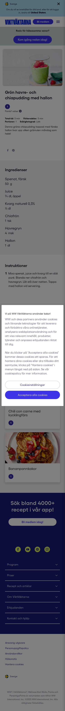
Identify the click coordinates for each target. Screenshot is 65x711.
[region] (32, 355)
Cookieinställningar (32, 384)
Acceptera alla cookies (32, 394)
